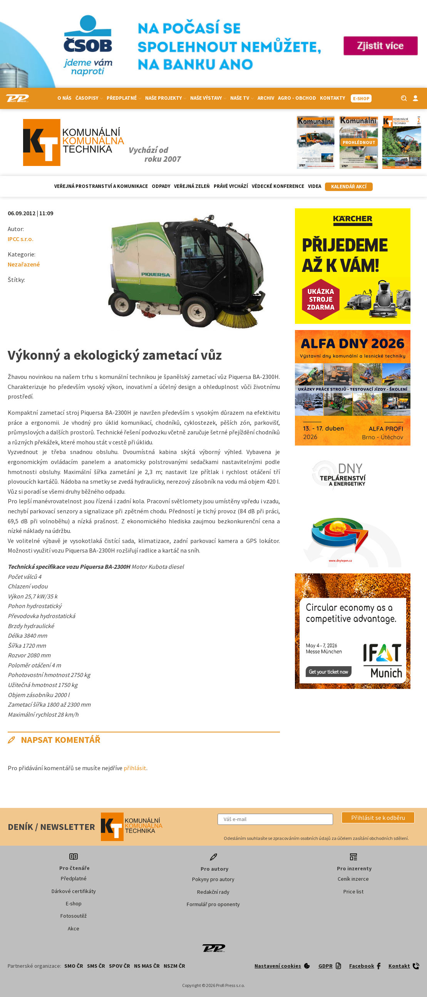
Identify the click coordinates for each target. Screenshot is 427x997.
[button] (378, 817)
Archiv (266, 98)
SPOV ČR (119, 965)
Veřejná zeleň (192, 186)
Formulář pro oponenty (213, 904)
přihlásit (135, 768)
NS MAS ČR (147, 965)
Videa (314, 186)
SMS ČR (96, 965)
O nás (64, 98)
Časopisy (89, 98)
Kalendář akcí (349, 186)
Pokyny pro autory (213, 879)
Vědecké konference (278, 186)
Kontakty (332, 98)
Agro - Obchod (297, 98)
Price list (353, 891)
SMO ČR (73, 965)
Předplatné (124, 98)
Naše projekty (165, 98)
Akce (73, 928)
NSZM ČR (174, 965)
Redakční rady (213, 891)
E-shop (74, 903)
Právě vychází (231, 186)
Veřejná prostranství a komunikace (101, 186)
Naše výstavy (208, 98)
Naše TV (242, 98)
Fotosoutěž (73, 915)
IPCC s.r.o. (20, 239)
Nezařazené (24, 264)
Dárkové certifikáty (74, 891)
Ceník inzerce (353, 878)
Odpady (161, 186)
